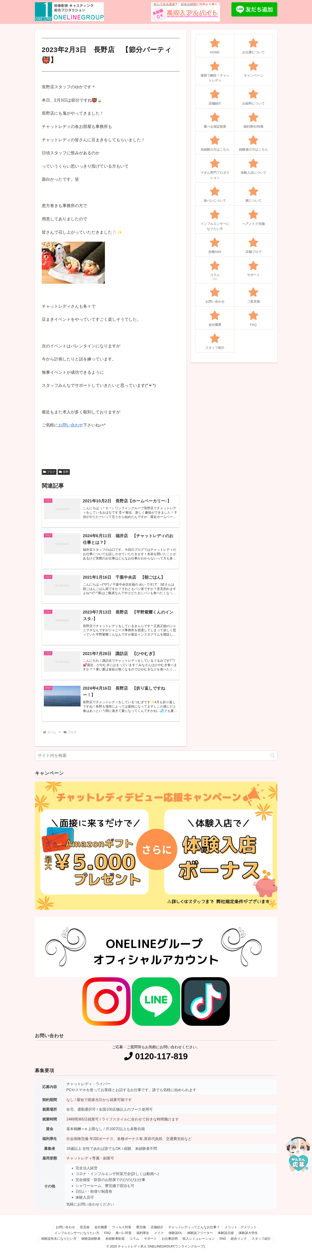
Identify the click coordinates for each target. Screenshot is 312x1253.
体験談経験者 (91, 1238)
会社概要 (100, 1227)
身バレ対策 (123, 1233)
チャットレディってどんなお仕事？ (194, 1227)
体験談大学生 (248, 1233)
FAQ (107, 1233)
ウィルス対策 (121, 1227)
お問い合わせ (70, 425)
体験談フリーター (200, 1233)
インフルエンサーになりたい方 (76, 1233)
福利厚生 (142, 1233)
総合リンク (239, 1238)
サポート (150, 1238)
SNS (222, 1238)
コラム (134, 1238)
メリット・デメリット (241, 1227)
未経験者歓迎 (115, 1238)
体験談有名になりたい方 (58, 1238)
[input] (156, 755)
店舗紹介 (157, 1227)
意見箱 (85, 1227)
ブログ (49, 471)
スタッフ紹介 (261, 1238)
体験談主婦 (226, 1233)
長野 (63, 471)
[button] (272, 755)
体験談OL (176, 1233)
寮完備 (141, 1227)
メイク (159, 1233)
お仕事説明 (170, 1238)
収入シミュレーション (199, 1238)
